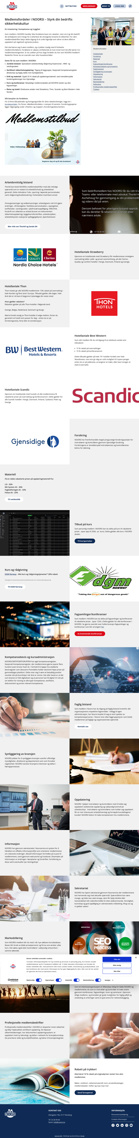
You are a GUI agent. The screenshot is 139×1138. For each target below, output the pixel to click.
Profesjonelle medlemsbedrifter (105, 87)
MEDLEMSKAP (89, 6)
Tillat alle (117, 1113)
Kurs (95, 61)
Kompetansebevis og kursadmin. (105, 66)
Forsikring (97, 56)
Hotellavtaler (98, 54)
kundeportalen (11, 104)
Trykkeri (96, 89)
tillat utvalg (117, 1119)
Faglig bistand (98, 69)
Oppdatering (98, 74)
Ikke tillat (117, 1125)
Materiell (96, 59)
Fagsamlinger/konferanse (102, 64)
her (102, 627)
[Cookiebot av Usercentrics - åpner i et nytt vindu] (13, 1134)
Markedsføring (98, 82)
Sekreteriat (97, 79)
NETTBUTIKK (71, 6)
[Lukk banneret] (136, 1111)
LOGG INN (119, 6)
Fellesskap (97, 84)
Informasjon (98, 77)
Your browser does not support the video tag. (104, 487)
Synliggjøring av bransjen (102, 71)
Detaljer (107, 1134)
